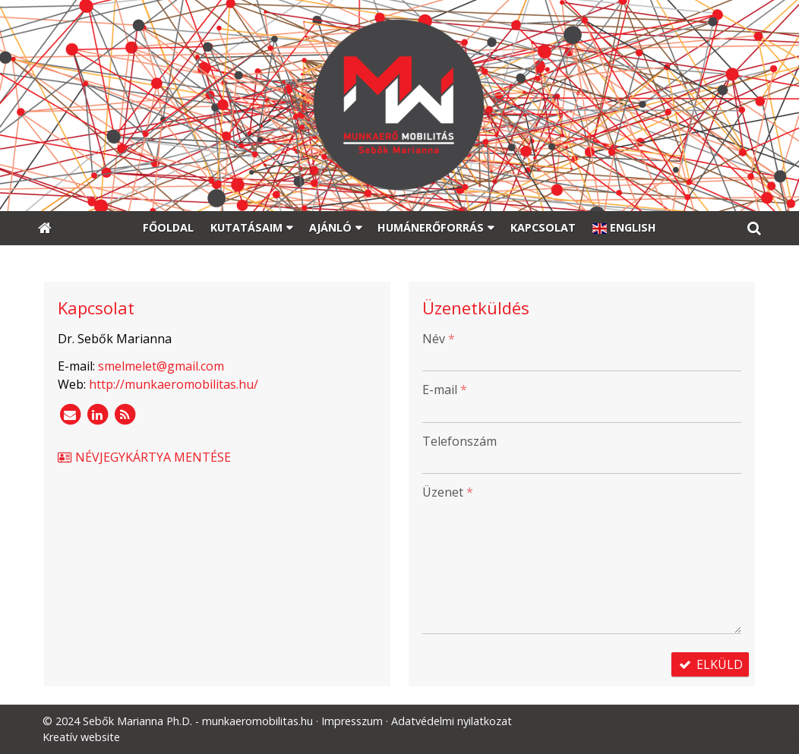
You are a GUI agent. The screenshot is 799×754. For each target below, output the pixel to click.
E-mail (444, 389)
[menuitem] (169, 228)
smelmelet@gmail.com (161, 366)
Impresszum (352, 721)
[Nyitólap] (399, 105)
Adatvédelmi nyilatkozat (451, 721)
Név (438, 338)
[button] (754, 228)
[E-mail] (70, 414)
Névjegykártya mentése (143, 457)
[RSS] (124, 414)
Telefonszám (459, 441)
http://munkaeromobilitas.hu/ (173, 384)
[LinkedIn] (97, 414)
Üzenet (447, 492)
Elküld (710, 664)
